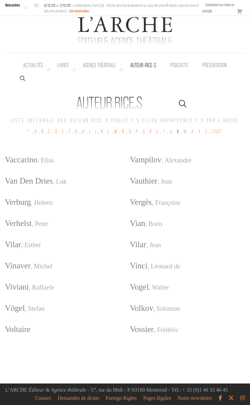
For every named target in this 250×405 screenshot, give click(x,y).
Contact (43, 398)
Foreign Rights (121, 398)
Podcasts (179, 65)
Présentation (214, 65)
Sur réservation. (79, 10)
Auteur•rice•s (143, 65)
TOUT (217, 131)
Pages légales (157, 398)
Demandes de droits (78, 398)
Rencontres (12, 5)
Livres (63, 65)
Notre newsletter (195, 398)
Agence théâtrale (99, 65)
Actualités (33, 65)
